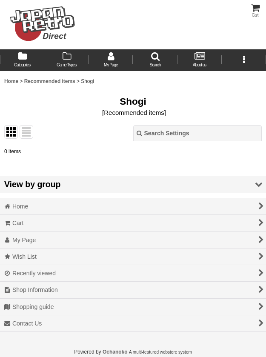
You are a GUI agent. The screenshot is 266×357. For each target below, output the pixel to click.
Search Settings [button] (163, 133)
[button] (155, 60)
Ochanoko (115, 352)
